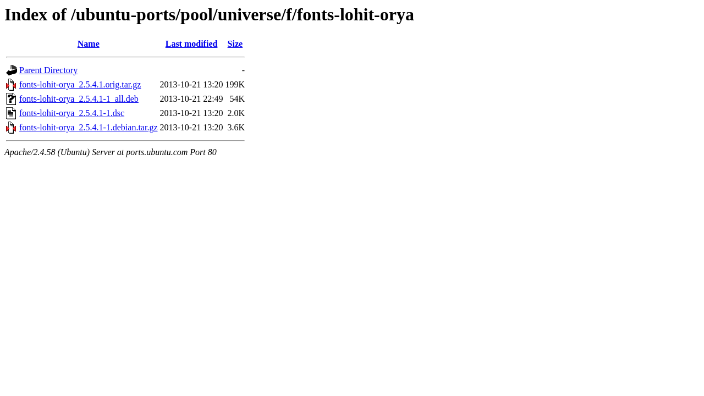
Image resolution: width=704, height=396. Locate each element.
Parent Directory (48, 70)
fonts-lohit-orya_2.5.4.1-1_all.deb (79, 98)
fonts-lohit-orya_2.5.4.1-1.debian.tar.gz (88, 127)
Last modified (192, 43)
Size (235, 43)
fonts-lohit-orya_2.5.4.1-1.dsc (71, 113)
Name (89, 43)
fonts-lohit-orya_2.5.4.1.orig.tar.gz (80, 84)
